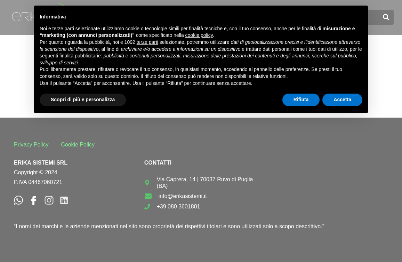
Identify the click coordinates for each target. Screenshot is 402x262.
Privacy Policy (31, 145)
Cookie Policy (78, 145)
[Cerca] (386, 17)
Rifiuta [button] (301, 99)
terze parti (147, 42)
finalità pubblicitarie (80, 55)
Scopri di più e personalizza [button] (83, 99)
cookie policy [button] (199, 35)
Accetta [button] (342, 99)
